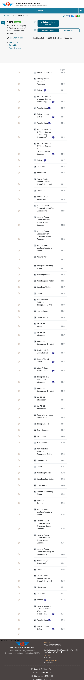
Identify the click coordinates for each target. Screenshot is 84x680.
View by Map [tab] (69, 30)
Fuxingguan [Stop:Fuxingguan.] (41, 427)
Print (66, 16)
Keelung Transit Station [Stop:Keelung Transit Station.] (43, 351)
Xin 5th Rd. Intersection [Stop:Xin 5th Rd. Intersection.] (41, 324)
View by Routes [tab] (48, 30)
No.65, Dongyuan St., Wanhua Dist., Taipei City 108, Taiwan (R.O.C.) (61, 642)
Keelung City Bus (16, 38)
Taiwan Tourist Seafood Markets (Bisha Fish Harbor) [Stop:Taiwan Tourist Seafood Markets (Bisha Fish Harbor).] (44, 172)
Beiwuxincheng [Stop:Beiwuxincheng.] (42, 421)
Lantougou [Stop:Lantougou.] (41, 181)
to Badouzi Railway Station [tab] (48, 23)
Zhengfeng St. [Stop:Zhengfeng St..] (42, 451)
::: (0, 1)
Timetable (13, 45)
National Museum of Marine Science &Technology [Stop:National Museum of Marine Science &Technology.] (44, 89)
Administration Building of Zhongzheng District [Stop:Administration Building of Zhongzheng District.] (44, 293)
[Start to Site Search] (81, 10)
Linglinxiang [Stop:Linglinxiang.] (41, 157)
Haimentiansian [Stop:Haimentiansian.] (43, 302)
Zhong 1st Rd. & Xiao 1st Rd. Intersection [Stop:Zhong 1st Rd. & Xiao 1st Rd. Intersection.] (43, 370)
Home (6, 16)
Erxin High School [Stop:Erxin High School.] (43, 265)
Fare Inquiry (13, 42)
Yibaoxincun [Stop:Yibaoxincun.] (41, 163)
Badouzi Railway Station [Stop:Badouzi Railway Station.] (43, 106)
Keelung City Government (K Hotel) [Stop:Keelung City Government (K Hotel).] (45, 333)
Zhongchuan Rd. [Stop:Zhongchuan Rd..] (43, 308)
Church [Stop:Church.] (39, 284)
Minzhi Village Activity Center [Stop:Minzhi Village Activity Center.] (42, 360)
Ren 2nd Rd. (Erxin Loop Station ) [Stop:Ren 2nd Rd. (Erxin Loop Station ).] (44, 342)
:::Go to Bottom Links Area (10, 631)
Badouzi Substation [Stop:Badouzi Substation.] (44, 63)
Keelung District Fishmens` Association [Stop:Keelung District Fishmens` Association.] (43, 72)
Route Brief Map (15, 48)
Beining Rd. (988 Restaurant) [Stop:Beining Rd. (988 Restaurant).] (43, 188)
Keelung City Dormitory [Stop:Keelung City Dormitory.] (41, 248)
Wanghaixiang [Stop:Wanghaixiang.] (42, 99)
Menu (39, 11)
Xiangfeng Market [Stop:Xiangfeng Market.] (44, 278)
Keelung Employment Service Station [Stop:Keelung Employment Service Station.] (45, 407)
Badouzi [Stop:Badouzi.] (40, 81)
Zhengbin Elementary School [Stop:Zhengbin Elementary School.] (45, 257)
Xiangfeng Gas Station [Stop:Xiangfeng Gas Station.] (45, 271)
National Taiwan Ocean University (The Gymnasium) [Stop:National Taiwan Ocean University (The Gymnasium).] (45, 198)
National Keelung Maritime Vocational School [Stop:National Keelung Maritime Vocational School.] (44, 238)
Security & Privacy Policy (43, 660)
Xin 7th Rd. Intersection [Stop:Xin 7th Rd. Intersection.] (41, 315)
